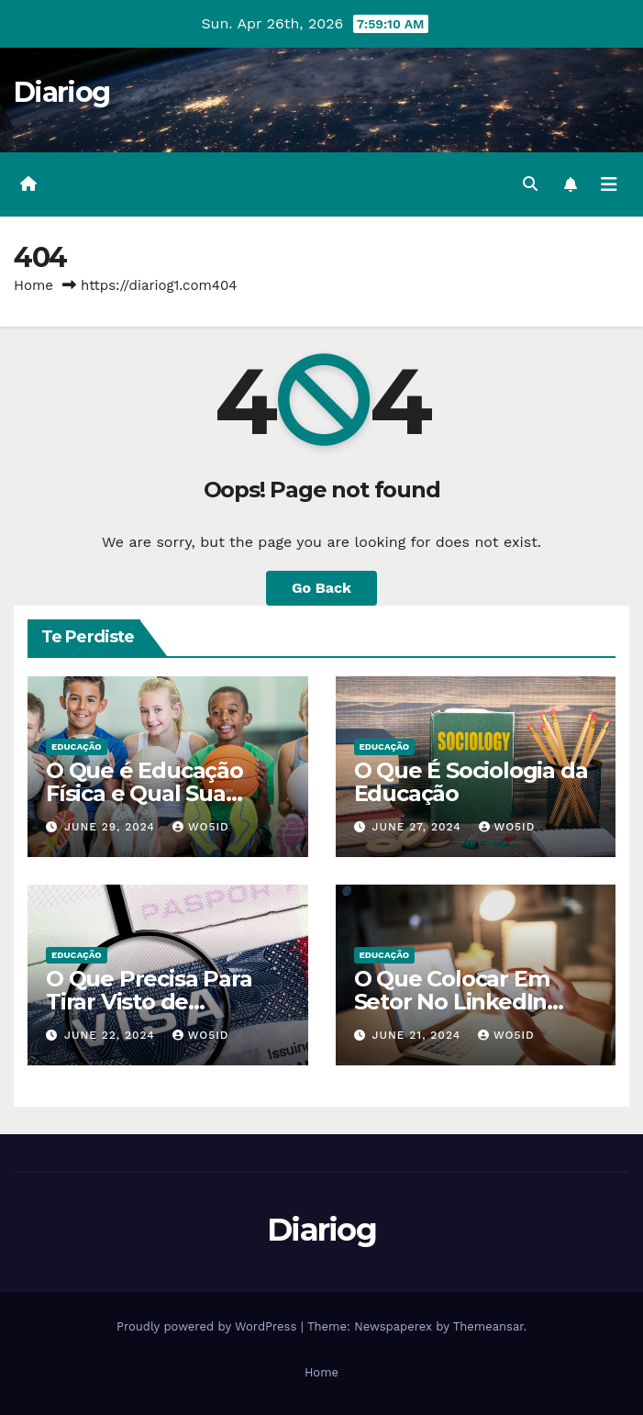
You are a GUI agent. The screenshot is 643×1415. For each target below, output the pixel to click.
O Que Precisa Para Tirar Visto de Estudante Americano (163, 1001)
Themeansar (488, 1326)
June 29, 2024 (112, 826)
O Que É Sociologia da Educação (471, 782)
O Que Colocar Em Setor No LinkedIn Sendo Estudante (451, 1001)
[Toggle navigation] (609, 184)
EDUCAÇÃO (76, 746)
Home (33, 285)
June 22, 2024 (112, 1035)
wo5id (200, 826)
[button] (530, 184)
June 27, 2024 (418, 826)
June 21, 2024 (418, 1035)
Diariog (61, 92)
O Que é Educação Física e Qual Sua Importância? (144, 793)
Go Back (321, 587)
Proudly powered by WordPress (208, 1326)
